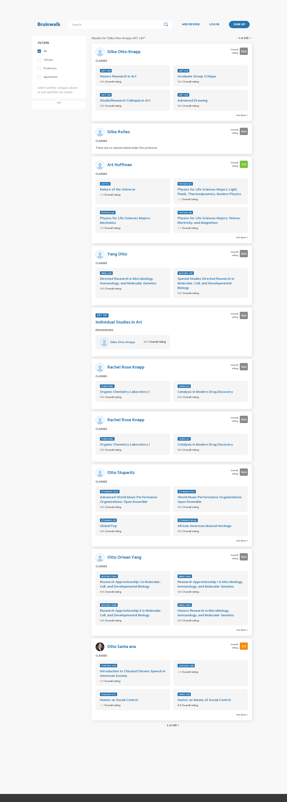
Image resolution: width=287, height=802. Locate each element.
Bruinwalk (48, 24)
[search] (116, 24)
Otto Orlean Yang (124, 557)
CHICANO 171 (108, 694)
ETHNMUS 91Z (187, 491)
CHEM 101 (184, 386)
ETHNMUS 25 (108, 520)
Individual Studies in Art (119, 322)
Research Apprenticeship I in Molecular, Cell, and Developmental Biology (130, 584)
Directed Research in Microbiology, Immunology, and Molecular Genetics (128, 280)
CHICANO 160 (108, 665)
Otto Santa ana (121, 647)
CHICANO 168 (186, 665)
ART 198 (105, 70)
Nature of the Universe (117, 189)
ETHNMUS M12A (188, 520)
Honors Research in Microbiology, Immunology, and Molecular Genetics (206, 612)
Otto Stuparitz (121, 473)
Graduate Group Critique (197, 76)
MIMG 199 (106, 273)
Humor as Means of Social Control (204, 700)
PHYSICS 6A (107, 212)
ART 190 (105, 95)
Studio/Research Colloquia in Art (125, 100)
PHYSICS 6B (185, 212)
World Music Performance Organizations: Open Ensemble (210, 499)
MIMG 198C (185, 605)
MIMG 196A (185, 576)
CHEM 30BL (107, 386)
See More (242, 115)
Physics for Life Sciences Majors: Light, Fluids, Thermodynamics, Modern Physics (209, 191)
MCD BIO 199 (186, 273)
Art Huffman (119, 165)
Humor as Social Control (119, 700)
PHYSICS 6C (185, 183)
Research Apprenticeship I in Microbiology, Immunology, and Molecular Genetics (210, 584)
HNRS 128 (184, 694)
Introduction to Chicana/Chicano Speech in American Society (132, 673)
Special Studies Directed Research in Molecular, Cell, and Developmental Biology (206, 283)
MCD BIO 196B (108, 605)
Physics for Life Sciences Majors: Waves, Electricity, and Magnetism (209, 220)
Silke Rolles (118, 132)
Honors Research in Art (118, 76)
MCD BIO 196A (109, 576)
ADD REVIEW (191, 24)
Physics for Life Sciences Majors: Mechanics (125, 220)
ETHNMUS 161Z (109, 491)
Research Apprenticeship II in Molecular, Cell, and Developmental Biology (130, 612)
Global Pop (108, 526)
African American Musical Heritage (204, 526)
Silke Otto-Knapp (124, 52)
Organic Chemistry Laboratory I (125, 392)
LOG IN (214, 24)
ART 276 (183, 70)
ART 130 (183, 95)
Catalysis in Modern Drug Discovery (205, 392)
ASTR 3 (105, 183)
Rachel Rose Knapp (125, 367)
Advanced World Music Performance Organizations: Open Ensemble (128, 499)
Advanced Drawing (192, 100)
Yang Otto (117, 254)
